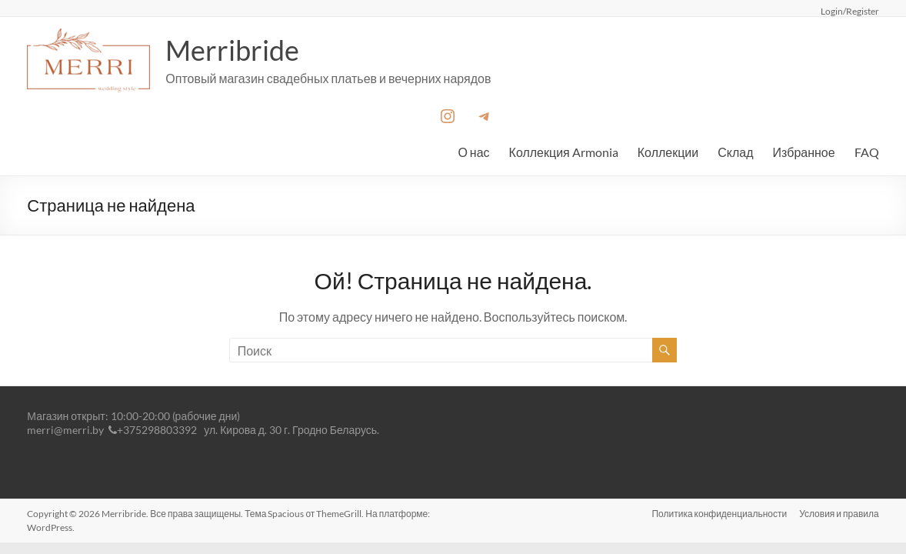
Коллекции (668, 152)
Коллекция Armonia (563, 152)
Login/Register (850, 10)
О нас (473, 152)
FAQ (866, 152)
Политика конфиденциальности (719, 513)
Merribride (232, 50)
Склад (735, 152)
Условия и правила (839, 513)
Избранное (804, 152)
